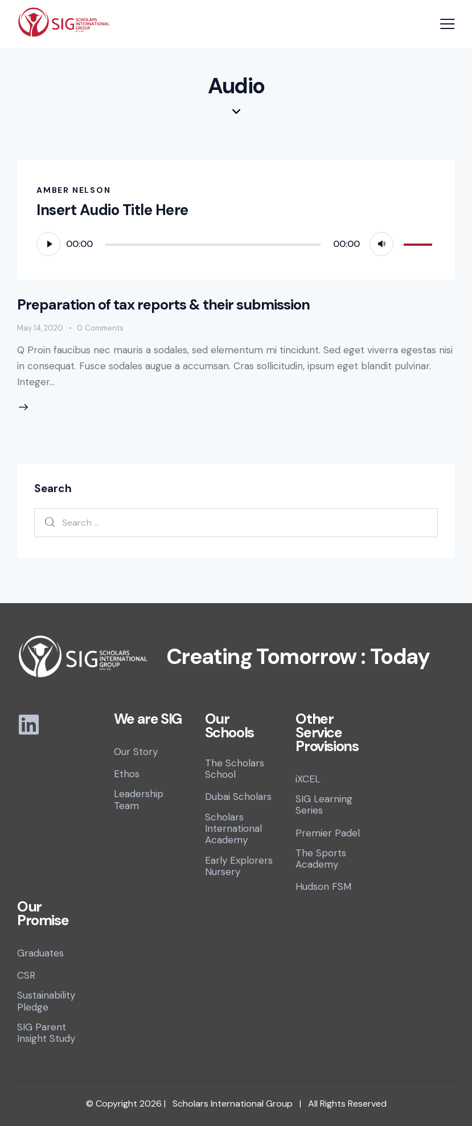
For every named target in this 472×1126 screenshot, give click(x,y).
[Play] (48, 244)
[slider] (213, 245)
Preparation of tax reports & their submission (163, 304)
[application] (236, 243)
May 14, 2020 (40, 328)
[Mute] (381, 244)
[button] (447, 24)
